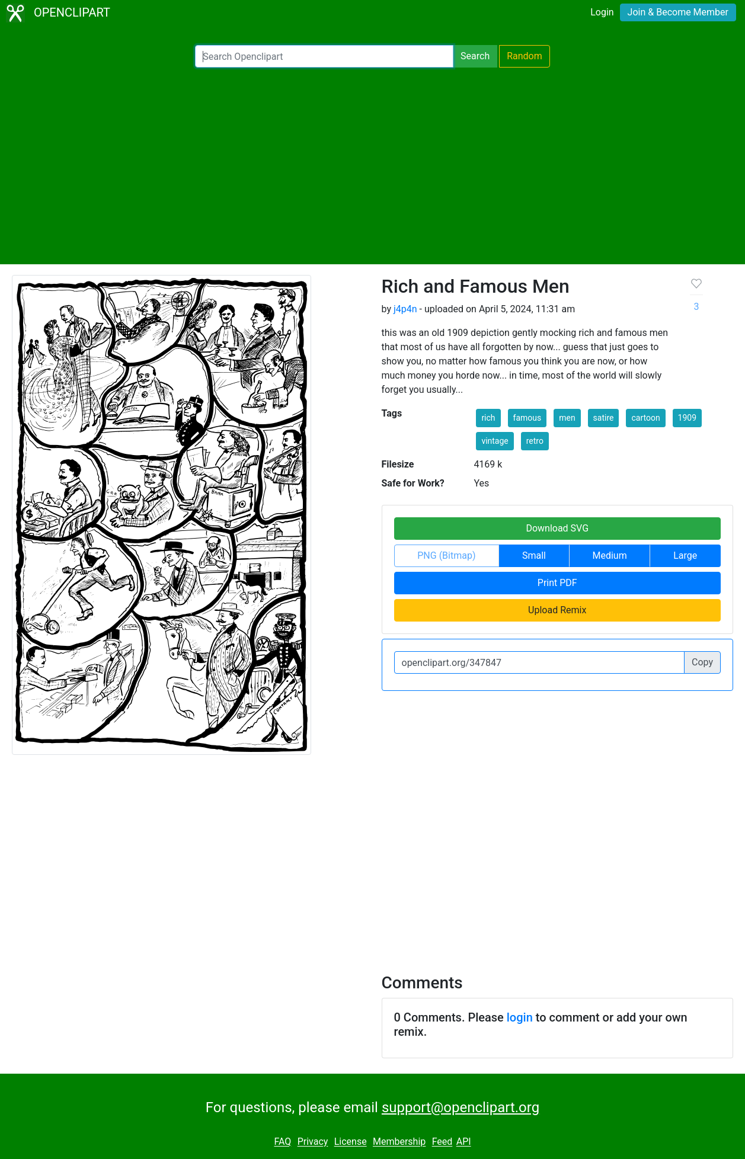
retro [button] (534, 441)
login (520, 1017)
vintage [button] (494, 441)
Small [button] (534, 555)
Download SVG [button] (557, 528)
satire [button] (603, 417)
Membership (399, 1142)
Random (524, 56)
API (463, 1142)
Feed (442, 1142)
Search (475, 56)
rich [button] (488, 417)
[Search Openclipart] (324, 56)
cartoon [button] (645, 417)
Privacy (313, 1142)
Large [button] (685, 555)
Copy (702, 662)
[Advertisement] (372, 166)
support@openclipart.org (460, 1107)
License (350, 1142)
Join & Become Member (678, 12)
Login (601, 12)
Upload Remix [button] (557, 610)
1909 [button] (687, 417)
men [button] (567, 417)
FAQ (282, 1142)
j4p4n (405, 309)
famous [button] (527, 417)
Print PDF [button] (557, 582)
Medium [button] (610, 555)
